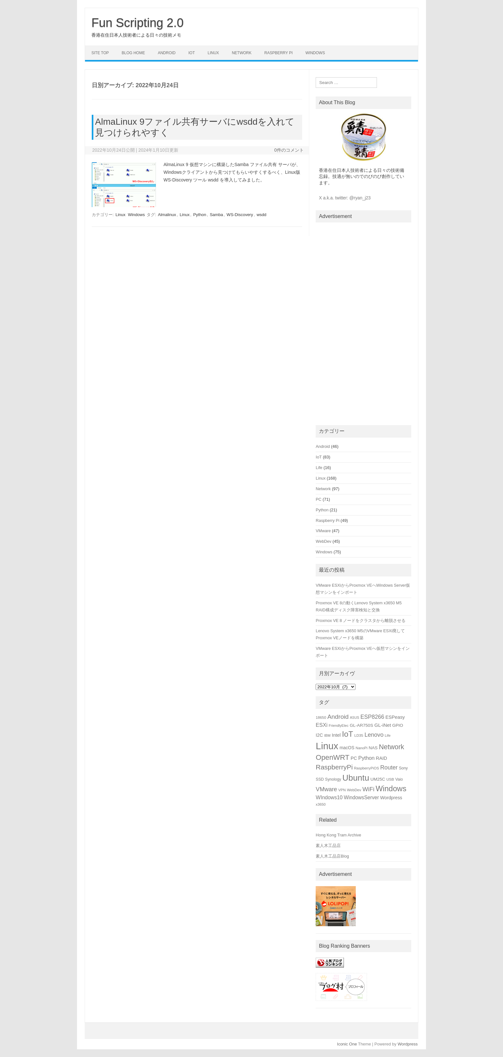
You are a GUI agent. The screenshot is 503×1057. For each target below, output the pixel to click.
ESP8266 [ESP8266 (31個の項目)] (372, 717)
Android (166, 53)
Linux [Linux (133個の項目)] (327, 746)
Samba (216, 214)
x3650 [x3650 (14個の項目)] (321, 804)
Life (319, 467)
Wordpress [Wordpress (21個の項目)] (391, 797)
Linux (213, 53)
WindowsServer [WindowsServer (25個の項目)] (361, 797)
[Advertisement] (363, 322)
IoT (191, 53)
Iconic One (347, 1044)
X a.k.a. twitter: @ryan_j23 (345, 198)
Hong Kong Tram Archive (338, 835)
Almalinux (167, 214)
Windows (315, 53)
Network (242, 53)
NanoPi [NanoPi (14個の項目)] (362, 748)
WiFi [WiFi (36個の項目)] (368, 789)
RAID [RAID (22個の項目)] (381, 758)
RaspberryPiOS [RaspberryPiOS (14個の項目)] (366, 768)
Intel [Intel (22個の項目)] (336, 735)
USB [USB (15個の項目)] (390, 779)
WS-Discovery (239, 214)
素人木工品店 (328, 845)
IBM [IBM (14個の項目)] (327, 735)
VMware (323, 530)
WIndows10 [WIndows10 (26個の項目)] (329, 797)
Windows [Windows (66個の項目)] (391, 788)
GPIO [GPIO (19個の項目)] (397, 725)
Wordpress (407, 1044)
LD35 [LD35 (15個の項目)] (358, 735)
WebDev (323, 541)
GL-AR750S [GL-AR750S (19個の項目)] (361, 725)
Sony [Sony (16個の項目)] (403, 768)
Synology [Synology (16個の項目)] (333, 779)
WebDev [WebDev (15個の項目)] (354, 790)
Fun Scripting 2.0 (137, 22)
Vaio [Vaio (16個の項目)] (399, 779)
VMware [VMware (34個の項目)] (326, 789)
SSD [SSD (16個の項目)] (320, 779)
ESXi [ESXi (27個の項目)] (321, 725)
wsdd (261, 214)
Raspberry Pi (278, 53)
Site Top (100, 53)
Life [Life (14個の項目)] (387, 735)
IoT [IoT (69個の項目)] (347, 734)
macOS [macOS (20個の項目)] (346, 747)
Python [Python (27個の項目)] (366, 758)
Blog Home (133, 53)
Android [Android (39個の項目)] (338, 716)
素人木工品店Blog (332, 856)
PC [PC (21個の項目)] (354, 758)
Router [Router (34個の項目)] (388, 767)
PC (318, 499)
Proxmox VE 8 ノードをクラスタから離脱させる (360, 620)
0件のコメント (289, 150)
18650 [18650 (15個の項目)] (321, 717)
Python (199, 214)
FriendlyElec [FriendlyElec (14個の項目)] (339, 725)
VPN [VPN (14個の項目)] (342, 790)
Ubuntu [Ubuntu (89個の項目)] (355, 777)
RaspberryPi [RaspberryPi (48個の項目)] (334, 767)
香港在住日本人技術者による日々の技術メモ (136, 35)
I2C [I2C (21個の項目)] (319, 735)
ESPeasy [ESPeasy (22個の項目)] (395, 717)
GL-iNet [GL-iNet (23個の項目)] (382, 725)
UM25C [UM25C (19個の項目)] (378, 779)
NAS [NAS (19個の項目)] (373, 747)
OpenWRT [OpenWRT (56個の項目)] (332, 757)
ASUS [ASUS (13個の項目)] (354, 717)
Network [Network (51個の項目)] (391, 747)
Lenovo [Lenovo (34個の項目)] (373, 735)
